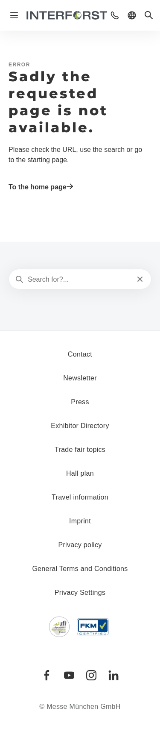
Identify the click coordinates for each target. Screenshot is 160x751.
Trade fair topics (80, 449)
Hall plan (80, 473)
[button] (114, 15)
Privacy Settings (80, 592)
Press (80, 401)
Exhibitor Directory (80, 425)
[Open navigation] (14, 15)
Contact (80, 354)
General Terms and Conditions (80, 568)
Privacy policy (80, 544)
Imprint (80, 521)
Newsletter (80, 378)
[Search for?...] (79, 279)
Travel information (80, 497)
